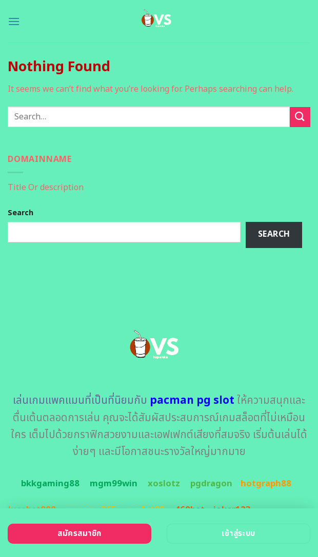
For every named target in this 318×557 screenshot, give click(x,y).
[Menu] (14, 21)
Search (20, 213)
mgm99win (113, 483)
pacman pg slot (192, 400)
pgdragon (211, 483)
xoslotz (164, 483)
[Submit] (300, 117)
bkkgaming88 (50, 483)
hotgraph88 (266, 483)
